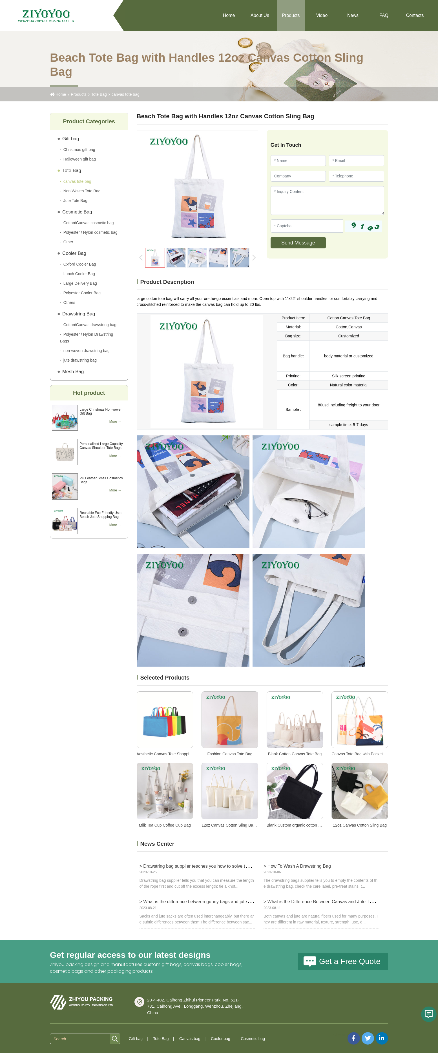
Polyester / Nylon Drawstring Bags (86, 337)
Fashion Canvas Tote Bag (229, 754)
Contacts (415, 15)
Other (68, 242)
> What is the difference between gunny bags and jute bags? (200, 901)
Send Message (298, 243)
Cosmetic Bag (77, 212)
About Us (260, 15)
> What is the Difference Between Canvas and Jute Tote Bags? (326, 901)
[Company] (298, 176)
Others (69, 302)
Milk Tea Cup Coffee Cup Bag (165, 825)
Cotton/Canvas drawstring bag (89, 324)
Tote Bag (99, 94)
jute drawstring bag (80, 360)
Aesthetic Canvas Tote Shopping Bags (170, 754)
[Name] (298, 160)
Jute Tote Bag (75, 200)
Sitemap (340, 1035)
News (353, 15)
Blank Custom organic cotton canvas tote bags (307, 825)
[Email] (356, 160)
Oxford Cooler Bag (79, 264)
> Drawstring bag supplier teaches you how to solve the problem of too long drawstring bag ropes (236, 866)
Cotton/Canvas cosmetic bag (88, 223)
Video (322, 15)
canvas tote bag (126, 94)
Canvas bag (189, 1038)
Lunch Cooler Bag (79, 273)
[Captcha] (307, 225)
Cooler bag (220, 1038)
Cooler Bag (74, 253)
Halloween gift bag (79, 159)
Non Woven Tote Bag (82, 191)
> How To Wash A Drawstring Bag (297, 866)
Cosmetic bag (253, 1038)
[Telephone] (356, 176)
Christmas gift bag (79, 149)
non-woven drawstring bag (86, 350)
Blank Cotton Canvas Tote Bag (295, 754)
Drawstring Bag (78, 314)
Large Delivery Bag (80, 283)
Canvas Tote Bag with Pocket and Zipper (367, 754)
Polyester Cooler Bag (82, 293)
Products (291, 15)
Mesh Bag (73, 371)
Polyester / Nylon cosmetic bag (90, 232)
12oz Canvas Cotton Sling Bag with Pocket (239, 825)
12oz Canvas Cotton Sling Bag (360, 825)
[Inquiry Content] (327, 200)
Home (229, 15)
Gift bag (70, 138)
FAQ (383, 15)
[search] (115, 1039)
